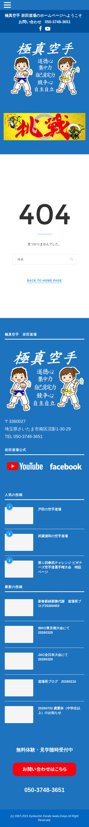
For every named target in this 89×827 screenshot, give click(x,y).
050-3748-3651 (58, 22)
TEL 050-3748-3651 (23, 436)
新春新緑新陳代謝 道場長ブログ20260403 (59, 603)
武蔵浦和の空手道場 (53, 536)
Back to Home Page (44, 280)
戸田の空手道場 (49, 509)
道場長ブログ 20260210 (57, 681)
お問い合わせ (30, 22)
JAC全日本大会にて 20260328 (54, 657)
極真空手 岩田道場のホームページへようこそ (43, 15)
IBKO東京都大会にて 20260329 (55, 630)
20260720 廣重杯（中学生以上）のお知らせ (59, 710)
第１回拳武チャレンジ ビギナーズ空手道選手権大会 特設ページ (60, 567)
